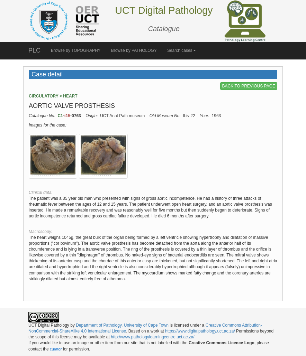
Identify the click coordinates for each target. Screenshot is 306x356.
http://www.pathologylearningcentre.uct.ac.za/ (152, 337)
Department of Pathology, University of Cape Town (122, 325)
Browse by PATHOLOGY (134, 50)
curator (56, 349)
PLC (34, 50)
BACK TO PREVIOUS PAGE (248, 86)
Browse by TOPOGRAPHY (76, 50)
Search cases (181, 50)
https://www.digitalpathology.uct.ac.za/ (200, 331)
